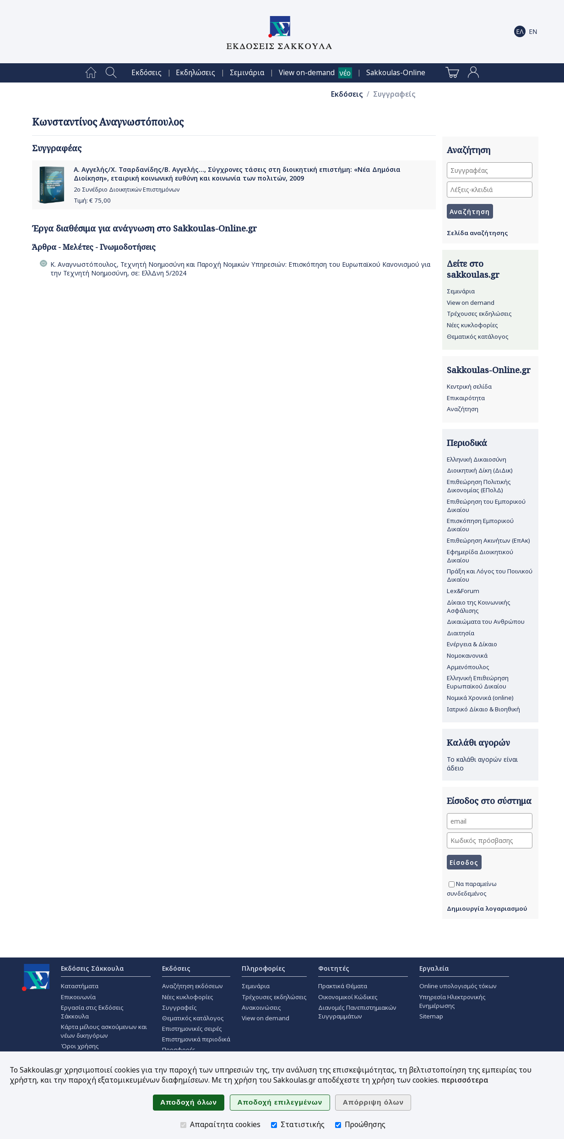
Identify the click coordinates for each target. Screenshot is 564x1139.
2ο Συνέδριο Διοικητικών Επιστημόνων (126, 189)
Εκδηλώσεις (195, 72)
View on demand (470, 302)
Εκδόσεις (146, 72)
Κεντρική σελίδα (469, 386)
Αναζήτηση (462, 409)
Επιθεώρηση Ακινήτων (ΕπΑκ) (488, 540)
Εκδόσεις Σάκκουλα (92, 968)
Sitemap (431, 1016)
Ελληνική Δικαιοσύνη (476, 459)
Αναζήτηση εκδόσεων (192, 986)
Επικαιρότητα (466, 398)
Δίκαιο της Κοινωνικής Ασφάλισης (478, 606)
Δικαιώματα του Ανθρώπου (486, 621)
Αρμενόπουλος (468, 667)
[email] (489, 821)
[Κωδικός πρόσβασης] (489, 840)
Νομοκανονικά (467, 655)
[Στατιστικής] (274, 1125)
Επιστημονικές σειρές (192, 1028)
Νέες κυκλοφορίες (472, 325)
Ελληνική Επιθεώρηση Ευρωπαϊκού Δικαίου (478, 682)
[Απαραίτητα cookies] (183, 1125)
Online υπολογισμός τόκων (458, 986)
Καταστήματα (79, 986)
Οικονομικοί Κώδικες (348, 997)
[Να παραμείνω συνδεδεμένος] (452, 884)
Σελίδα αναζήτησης (477, 233)
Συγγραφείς (394, 94)
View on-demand (307, 72)
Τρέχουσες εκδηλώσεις (479, 313)
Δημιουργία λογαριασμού (487, 908)
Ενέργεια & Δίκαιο (472, 644)
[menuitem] (91, 73)
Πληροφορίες (263, 968)
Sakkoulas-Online (395, 72)
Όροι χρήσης (80, 1046)
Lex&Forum (463, 591)
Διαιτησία (460, 633)
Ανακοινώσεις (261, 1007)
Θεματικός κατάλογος (478, 336)
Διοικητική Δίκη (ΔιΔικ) (480, 470)
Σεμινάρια (247, 72)
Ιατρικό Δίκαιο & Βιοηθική (483, 709)
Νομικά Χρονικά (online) (480, 697)
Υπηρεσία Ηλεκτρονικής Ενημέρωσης (452, 1001)
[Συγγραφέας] (489, 170)
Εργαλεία (434, 968)
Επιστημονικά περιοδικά (196, 1039)
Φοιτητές (333, 968)
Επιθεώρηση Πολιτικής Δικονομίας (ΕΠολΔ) (479, 486)
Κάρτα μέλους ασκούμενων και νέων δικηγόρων (104, 1031)
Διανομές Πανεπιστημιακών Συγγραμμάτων (357, 1011)
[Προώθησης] (338, 1125)
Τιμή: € (92, 200)
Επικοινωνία (78, 997)
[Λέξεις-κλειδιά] (489, 190)
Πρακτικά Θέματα (342, 986)
